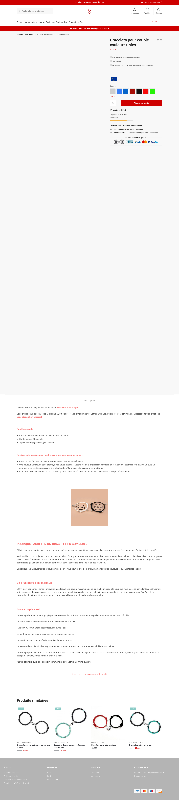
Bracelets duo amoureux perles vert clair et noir (69, 744)
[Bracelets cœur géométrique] (108, 721)
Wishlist (147, 11)
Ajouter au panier (142, 101)
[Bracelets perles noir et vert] (145, 721)
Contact (159, 11)
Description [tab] (89, 399)
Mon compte (134, 11)
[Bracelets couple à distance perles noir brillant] (33, 721)
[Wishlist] (119, 108)
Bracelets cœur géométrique (103, 743)
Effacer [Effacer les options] (112, 95)
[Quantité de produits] (113, 101)
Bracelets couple (31, 33)
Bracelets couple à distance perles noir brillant (33, 744)
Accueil (20, 33)
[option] (112, 90)
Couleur (113, 84)
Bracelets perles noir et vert (141, 743)
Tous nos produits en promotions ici (89, 672)
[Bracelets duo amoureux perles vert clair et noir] (71, 721)
